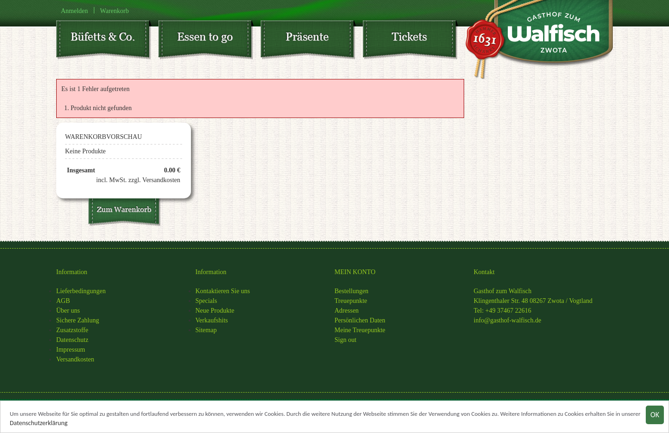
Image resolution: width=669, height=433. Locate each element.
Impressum (70, 349)
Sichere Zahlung (77, 320)
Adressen (346, 310)
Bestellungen (351, 291)
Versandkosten (75, 359)
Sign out (345, 339)
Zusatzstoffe (72, 330)
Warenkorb (114, 10)
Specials (206, 300)
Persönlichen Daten (359, 320)
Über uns (68, 310)
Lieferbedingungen (81, 291)
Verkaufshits (212, 320)
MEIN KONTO (354, 272)
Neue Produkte (215, 310)
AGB (63, 300)
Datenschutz (72, 339)
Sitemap (206, 330)
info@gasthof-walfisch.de (507, 320)
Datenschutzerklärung (38, 423)
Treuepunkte (350, 300)
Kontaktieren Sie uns (223, 291)
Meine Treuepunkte (359, 330)
